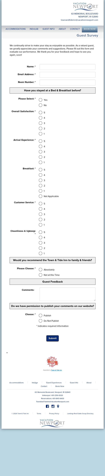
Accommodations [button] (16, 29)
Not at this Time (50, 275)
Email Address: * (27, 74)
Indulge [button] (34, 29)
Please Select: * (27, 98)
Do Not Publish (49, 320)
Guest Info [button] (48, 29)
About (88, 383)
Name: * (31, 66)
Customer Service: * (25, 202)
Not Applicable (49, 196)
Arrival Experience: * (24, 140)
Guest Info (74, 383)
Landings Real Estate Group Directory (80, 413)
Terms (39, 413)
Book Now (59, 386)
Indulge (35, 383)
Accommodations (16, 383)
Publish (45, 315)
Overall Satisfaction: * (24, 111)
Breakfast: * (29, 168)
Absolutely (47, 269)
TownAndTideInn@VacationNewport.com (79, 20)
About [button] (62, 29)
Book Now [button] (89, 29)
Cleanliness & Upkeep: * (23, 233)
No (43, 105)
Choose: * (30, 314)
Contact (44, 386)
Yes (43, 100)
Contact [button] (75, 29)
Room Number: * (27, 82)
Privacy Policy (54, 413)
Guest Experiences (54, 383)
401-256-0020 (57, 395)
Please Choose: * (26, 268)
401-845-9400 (58, 398)
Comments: (29, 290)
